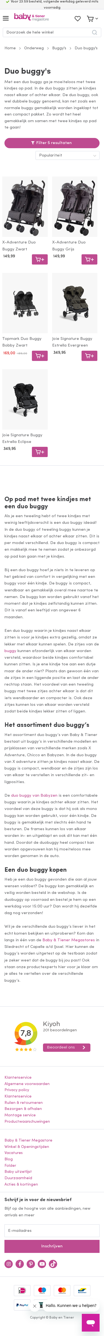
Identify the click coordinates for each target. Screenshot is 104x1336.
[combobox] (52, 32)
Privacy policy (16, 1090)
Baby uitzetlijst (18, 1172)
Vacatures (13, 1153)
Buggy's (59, 48)
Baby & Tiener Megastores (68, 940)
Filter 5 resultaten (54, 143)
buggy (10, 651)
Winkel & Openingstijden (26, 1147)
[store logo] (31, 18)
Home (10, 48)
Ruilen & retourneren (23, 1103)
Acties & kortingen (21, 1185)
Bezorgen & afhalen (23, 1109)
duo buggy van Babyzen (34, 796)
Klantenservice (18, 1078)
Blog (8, 1159)
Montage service (20, 1115)
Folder (10, 1166)
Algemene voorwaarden (27, 1084)
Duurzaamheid (18, 1178)
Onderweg (34, 48)
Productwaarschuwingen (27, 1122)
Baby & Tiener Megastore (28, 1140)
